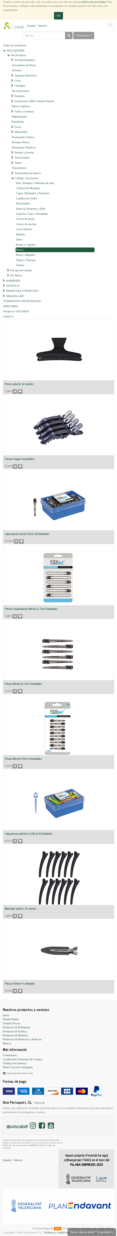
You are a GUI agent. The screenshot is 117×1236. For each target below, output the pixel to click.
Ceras (18, 80)
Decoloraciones (20, 90)
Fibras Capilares (21, 106)
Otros (19, 239)
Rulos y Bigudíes (25, 254)
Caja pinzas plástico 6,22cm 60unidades (28, 833)
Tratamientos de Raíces (28, 173)
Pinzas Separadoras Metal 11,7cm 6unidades (31, 608)
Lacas (18, 126)
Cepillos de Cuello (26, 198)
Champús (20, 85)
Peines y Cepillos (26, 244)
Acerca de (39, 1102)
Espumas (20, 95)
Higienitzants (19, 116)
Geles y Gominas (24, 111)
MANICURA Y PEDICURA (22, 290)
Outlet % (8, 316)
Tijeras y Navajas (26, 260)
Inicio (6, 1015)
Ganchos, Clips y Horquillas (32, 213)
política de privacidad (93, 1)
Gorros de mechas (26, 224)
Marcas (7, 1043)
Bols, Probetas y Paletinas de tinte (35, 183)
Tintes (18, 162)
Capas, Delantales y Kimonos (32, 193)
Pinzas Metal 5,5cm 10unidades (23, 758)
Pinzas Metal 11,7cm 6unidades (23, 683)
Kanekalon (18, 121)
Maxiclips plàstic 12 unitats (20, 908)
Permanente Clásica (23, 137)
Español (31, 25)
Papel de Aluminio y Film (30, 208)
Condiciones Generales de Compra (22, 1059)
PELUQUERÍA (16, 50)
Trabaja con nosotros (14, 1063)
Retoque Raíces (20, 142)
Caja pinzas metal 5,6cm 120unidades (27, 533)
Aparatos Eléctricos (26, 75)
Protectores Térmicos (24, 147)
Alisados (17, 70)
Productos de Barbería (15, 1035)
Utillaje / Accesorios (26, 178)
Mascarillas (21, 131)
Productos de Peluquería (16, 1027)
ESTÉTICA (13, 285)
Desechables (23, 203)
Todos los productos (14, 45)
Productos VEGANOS (16, 311)
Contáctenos (10, 1055)
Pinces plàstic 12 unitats (19, 383)
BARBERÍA (13, 280)
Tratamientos (19, 167)
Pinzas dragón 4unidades (19, 458)
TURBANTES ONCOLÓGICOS (22, 301)
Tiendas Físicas (11, 1023)
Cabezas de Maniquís (28, 188)
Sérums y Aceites (24, 152)
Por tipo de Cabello (21, 270)
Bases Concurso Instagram (18, 1067)
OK (58, 15)
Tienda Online (11, 1019)
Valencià (42, 25)
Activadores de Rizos (24, 65)
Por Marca (16, 275)
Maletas (20, 234)
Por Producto (18, 55)
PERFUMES (10, 306)
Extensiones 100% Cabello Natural (34, 101)
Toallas (20, 265)
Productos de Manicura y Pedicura (22, 1039)
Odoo (57, 1228)
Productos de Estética (15, 1031)
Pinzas (19, 249)
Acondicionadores (25, 59)
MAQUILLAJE (15, 296)
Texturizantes (22, 157)
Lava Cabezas (24, 229)
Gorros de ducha (25, 218)
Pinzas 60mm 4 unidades (20, 983)
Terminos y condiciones (57, 1232)
